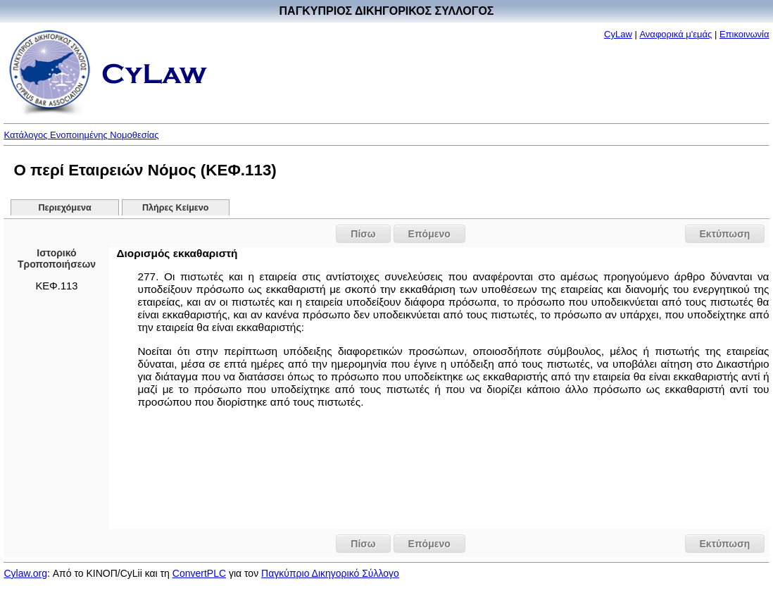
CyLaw (618, 34)
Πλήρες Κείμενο (175, 208)
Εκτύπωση (725, 233)
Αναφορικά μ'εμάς (675, 34)
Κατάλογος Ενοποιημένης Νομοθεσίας (81, 135)
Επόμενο (429, 233)
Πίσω (363, 233)
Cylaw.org (25, 573)
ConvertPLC (199, 573)
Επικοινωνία (744, 34)
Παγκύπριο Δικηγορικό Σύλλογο (330, 573)
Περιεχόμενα (64, 208)
